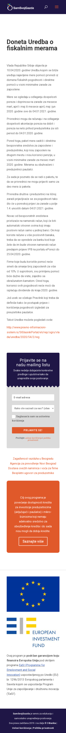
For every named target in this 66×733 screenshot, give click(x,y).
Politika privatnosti (43, 728)
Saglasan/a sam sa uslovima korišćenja (31, 418)
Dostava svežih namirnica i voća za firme (33, 468)
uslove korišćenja (33, 437)
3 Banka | (52, 723)
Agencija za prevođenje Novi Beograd (33, 463)
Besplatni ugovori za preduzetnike (33, 473)
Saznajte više (33, 541)
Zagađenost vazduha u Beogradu (33, 458)
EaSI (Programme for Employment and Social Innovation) (26, 670)
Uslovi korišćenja (21, 728)
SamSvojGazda (21, 713)
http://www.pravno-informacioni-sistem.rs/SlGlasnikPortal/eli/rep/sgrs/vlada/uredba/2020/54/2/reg (33, 332)
